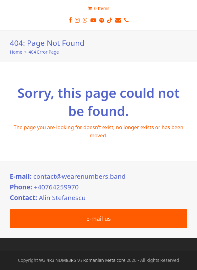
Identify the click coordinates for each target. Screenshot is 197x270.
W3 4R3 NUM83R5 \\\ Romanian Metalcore (82, 260)
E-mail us (98, 218)
